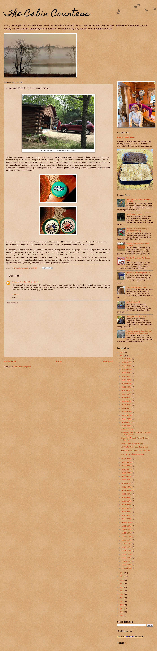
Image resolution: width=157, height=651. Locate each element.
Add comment (12, 303)
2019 (122, 591)
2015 (122, 576)
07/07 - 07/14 (127, 480)
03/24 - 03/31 (127, 397)
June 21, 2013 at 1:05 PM (29, 282)
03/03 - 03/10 (127, 387)
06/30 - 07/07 (127, 476)
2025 (122, 612)
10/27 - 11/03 (127, 536)
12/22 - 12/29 (127, 565)
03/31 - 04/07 (127, 401)
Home (59, 361)
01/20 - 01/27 (127, 366)
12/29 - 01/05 (127, 568)
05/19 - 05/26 (127, 426)
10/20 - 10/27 (127, 533)
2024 (122, 608)
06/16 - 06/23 (127, 469)
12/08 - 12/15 (127, 558)
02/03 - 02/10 (127, 373)
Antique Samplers (127, 429)
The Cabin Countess (47, 14)
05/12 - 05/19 (127, 422)
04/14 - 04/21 (127, 408)
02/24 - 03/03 (127, 383)
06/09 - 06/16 (127, 466)
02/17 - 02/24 (127, 380)
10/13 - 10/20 (127, 529)
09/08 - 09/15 (127, 512)
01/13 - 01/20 (127, 362)
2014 (122, 573)
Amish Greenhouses (133, 214)
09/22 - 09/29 (127, 519)
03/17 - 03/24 (127, 394)
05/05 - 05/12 (127, 419)
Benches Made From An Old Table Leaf (135, 450)
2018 (122, 587)
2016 (122, 580)
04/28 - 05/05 (127, 415)
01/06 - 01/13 (127, 359)
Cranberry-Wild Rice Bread (136, 287)
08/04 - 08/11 (127, 494)
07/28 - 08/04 (127, 490)
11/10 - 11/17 (127, 544)
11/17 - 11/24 (127, 547)
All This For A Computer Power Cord (134, 447)
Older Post (107, 361)
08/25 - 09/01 (127, 505)
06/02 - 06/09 (127, 462)
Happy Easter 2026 (125, 137)
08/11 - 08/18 (127, 498)
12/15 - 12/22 (127, 561)
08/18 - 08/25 (127, 501)
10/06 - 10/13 (127, 526)
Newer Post (10, 361)
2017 (122, 583)
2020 (122, 594)
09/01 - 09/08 (127, 508)
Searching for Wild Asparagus (132, 443)
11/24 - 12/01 (127, 551)
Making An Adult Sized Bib (136, 316)
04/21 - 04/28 (127, 412)
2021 (122, 598)
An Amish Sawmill (133, 302)
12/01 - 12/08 (127, 554)
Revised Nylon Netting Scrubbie (138, 273)
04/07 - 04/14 (127, 405)
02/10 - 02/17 (127, 376)
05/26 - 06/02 (127, 459)
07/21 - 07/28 (127, 487)
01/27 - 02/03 (127, 369)
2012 (122, 352)
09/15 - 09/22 (127, 515)
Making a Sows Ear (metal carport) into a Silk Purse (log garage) (139, 332)
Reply (14, 297)
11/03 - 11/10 (127, 540)
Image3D (15, 294)
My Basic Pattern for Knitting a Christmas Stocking (137, 230)
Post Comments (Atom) (22, 367)
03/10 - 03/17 (127, 390)
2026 (122, 615)
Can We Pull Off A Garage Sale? (133, 454)
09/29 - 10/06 (127, 522)
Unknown (15, 282)
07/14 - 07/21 (127, 483)
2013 (122, 356)
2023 (122, 605)
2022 (122, 601)
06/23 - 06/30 (127, 473)
